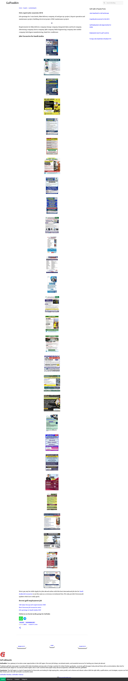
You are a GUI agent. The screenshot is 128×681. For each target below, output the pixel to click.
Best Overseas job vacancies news (30, 607)
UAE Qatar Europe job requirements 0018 (32, 605)
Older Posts (82, 646)
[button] (20, 628)
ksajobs (22, 622)
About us (9, 679)
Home (52, 645)
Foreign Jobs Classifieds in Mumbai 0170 (100, 38)
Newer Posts (21, 646)
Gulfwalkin (12, 2)
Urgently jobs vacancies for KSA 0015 (99, 19)
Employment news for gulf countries (99, 33)
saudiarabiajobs (30, 622)
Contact (17, 679)
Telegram (24, 679)
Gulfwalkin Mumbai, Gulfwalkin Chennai (11, 674)
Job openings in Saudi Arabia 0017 (30, 610)
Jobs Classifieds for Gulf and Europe (99, 13)
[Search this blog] (114, 3)
